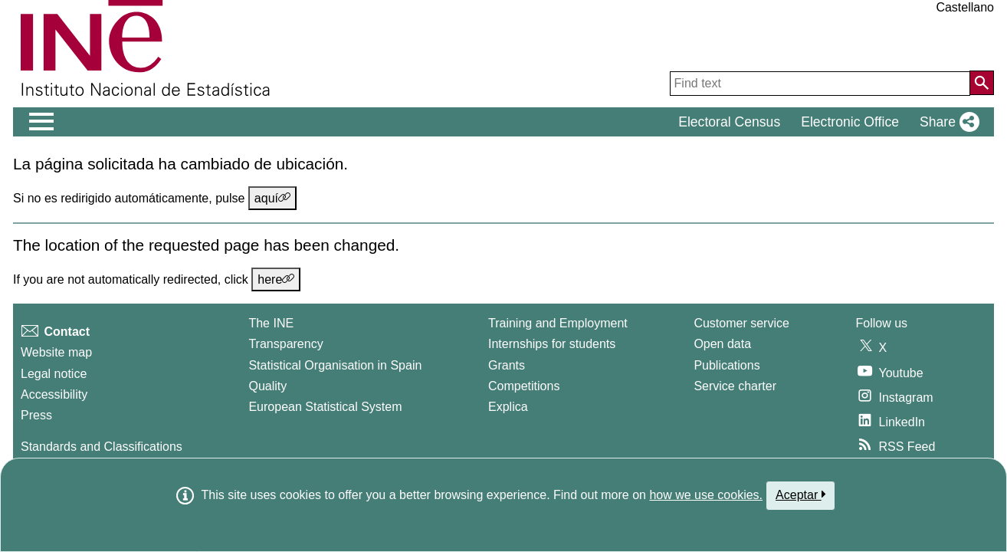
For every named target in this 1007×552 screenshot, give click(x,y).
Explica (508, 406)
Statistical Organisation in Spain (334, 365)
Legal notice (54, 373)
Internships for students (551, 343)
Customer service (741, 323)
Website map (56, 352)
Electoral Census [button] (729, 122)
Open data (722, 343)
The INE (271, 323)
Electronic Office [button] (850, 122)
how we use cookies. (706, 494)
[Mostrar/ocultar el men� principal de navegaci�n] (42, 122)
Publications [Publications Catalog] (726, 365)
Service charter (735, 386)
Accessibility (54, 394)
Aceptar (800, 494)
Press (36, 415)
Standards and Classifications (101, 446)
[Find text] (820, 83)
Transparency (285, 343)
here (275, 279)
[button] (946, 122)
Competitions (523, 386)
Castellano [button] (965, 7)
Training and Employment (558, 323)
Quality (267, 386)
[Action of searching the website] (981, 83)
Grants (506, 365)
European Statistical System (325, 406)
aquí (272, 198)
